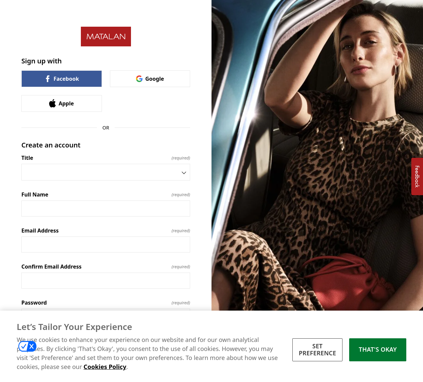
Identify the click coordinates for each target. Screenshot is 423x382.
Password (105, 302)
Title (105, 157)
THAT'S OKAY (378, 350)
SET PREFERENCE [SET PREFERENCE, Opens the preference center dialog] (317, 350)
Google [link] (150, 78)
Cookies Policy (105, 367)
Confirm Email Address (105, 266)
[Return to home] (105, 36)
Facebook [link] (61, 78)
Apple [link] (61, 103)
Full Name (105, 194)
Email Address (105, 230)
